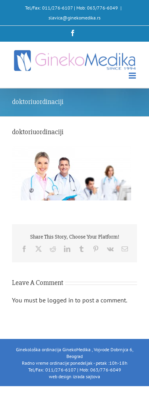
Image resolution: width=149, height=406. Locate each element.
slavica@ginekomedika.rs (74, 18)
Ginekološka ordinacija (39, 349)
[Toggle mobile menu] (133, 75)
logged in (60, 300)
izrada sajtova (86, 376)
